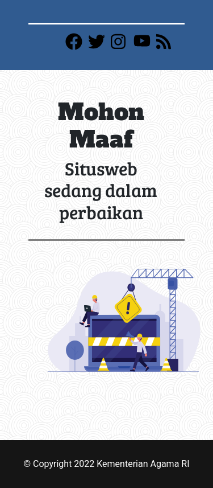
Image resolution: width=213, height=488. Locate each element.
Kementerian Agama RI (143, 463)
